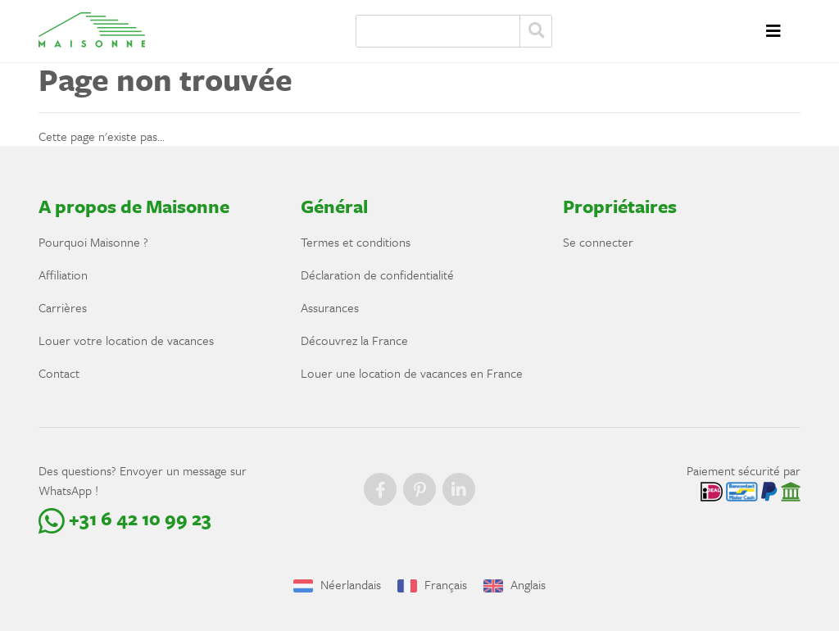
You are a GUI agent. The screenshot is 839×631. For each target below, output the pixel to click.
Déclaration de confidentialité (377, 275)
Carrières (63, 307)
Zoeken (535, 31)
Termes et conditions (355, 242)
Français (432, 584)
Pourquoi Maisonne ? (93, 242)
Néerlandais (337, 584)
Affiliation (63, 275)
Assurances (330, 307)
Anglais (514, 584)
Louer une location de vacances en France (412, 373)
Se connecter (598, 242)
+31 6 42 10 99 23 (125, 518)
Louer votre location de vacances (126, 340)
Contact (59, 373)
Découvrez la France (354, 340)
